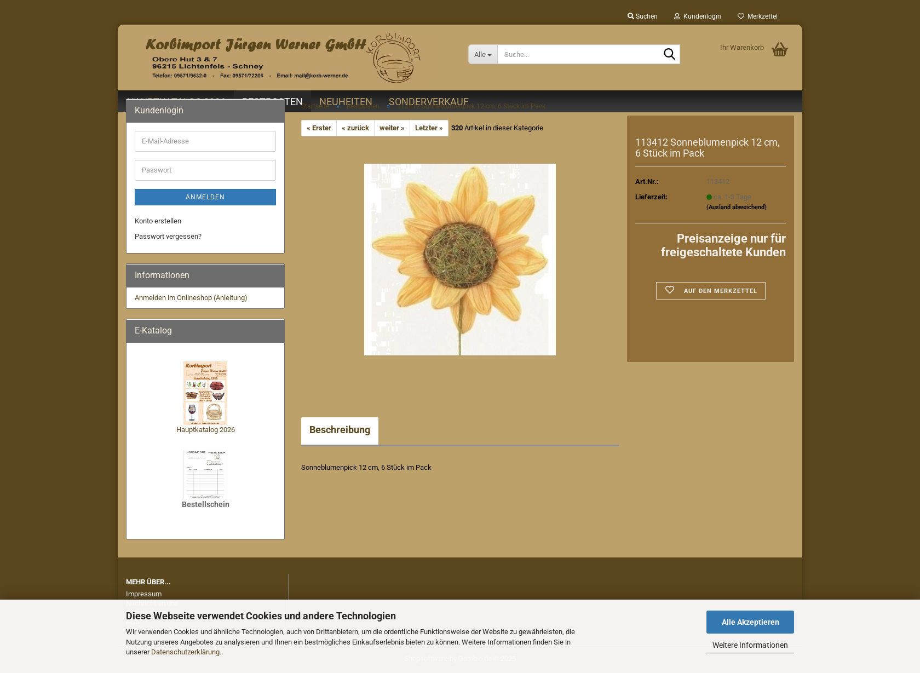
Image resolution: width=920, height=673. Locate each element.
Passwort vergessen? (168, 236)
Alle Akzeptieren (750, 622)
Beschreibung (339, 429)
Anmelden (205, 197)
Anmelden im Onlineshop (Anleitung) (191, 298)
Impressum (144, 593)
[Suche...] (482, 54)
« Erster (319, 128)
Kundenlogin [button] (697, 16)
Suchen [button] (643, 16)
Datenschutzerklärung (185, 652)
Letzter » (429, 128)
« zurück (355, 128)
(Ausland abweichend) (736, 207)
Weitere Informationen (750, 645)
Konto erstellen (158, 221)
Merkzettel (758, 16)
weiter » (392, 128)
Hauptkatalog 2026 (205, 429)
